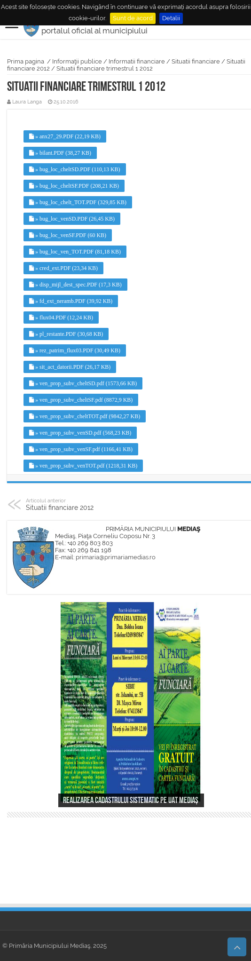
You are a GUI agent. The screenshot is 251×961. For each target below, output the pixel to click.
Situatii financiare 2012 (74, 504)
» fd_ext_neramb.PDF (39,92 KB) (70, 301)
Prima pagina (25, 61)
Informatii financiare (137, 61)
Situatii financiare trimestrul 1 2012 (104, 68)
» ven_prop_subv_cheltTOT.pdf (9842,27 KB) (84, 416)
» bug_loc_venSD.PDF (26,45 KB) (72, 218)
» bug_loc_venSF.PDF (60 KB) (67, 235)
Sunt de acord (133, 18)
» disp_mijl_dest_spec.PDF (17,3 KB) (75, 284)
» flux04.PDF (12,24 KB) (61, 317)
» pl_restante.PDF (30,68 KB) (66, 334)
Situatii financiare (196, 61)
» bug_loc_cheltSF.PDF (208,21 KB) (74, 186)
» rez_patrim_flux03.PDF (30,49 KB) (74, 350)
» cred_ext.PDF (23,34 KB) (63, 268)
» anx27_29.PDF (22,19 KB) (65, 136)
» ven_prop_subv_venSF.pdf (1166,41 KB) (81, 449)
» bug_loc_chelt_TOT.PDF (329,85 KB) (77, 202)
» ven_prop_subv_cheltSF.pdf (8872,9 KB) (81, 400)
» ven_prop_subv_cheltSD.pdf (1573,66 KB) (83, 383)
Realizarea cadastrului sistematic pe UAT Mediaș (130, 800)
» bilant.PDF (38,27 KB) (60, 153)
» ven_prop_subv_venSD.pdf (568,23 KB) (80, 432)
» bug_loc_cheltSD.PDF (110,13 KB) (74, 169)
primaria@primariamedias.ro (116, 557)
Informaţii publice (77, 61)
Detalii (171, 18)
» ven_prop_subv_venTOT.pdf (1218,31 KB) (83, 465)
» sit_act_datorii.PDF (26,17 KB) (69, 367)
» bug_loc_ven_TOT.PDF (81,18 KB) (75, 251)
